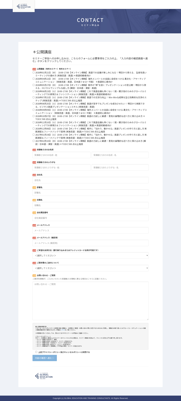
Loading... (90, 214)
